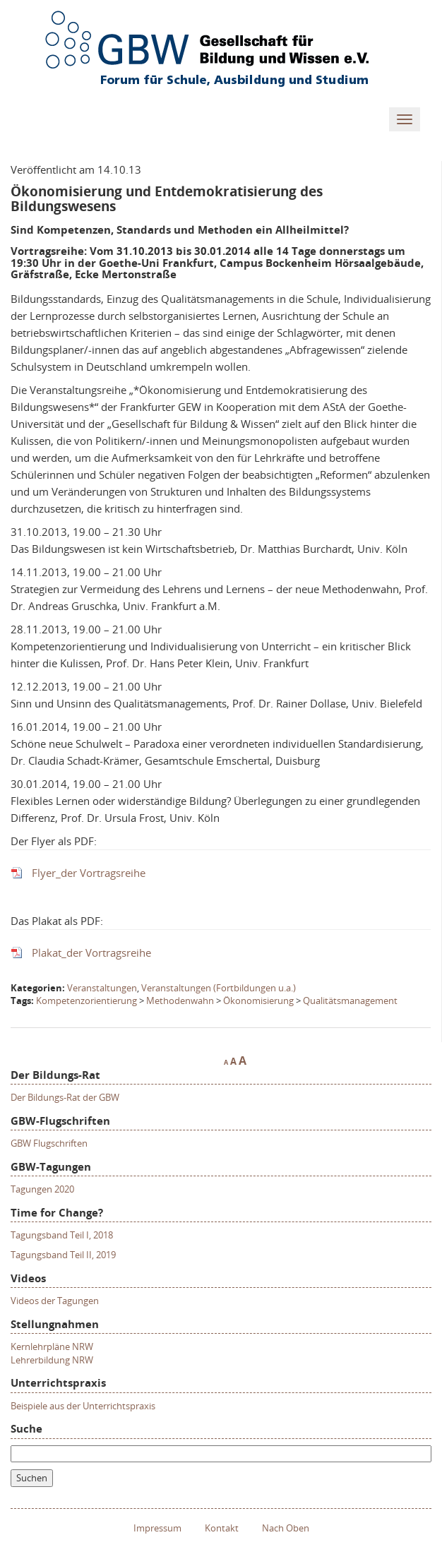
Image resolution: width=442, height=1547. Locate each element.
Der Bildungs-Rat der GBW (65, 1097)
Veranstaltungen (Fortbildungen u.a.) (218, 987)
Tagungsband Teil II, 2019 (63, 1254)
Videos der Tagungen (55, 1300)
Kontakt (222, 1528)
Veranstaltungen (102, 987)
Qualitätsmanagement (350, 1000)
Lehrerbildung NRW (52, 1360)
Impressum (157, 1528)
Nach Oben (285, 1528)
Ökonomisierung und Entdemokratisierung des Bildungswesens (167, 198)
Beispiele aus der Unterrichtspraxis (83, 1405)
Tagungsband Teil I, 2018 (62, 1235)
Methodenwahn (180, 1000)
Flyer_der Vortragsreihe (88, 873)
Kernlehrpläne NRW (52, 1346)
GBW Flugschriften (49, 1143)
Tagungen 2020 (42, 1189)
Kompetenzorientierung (86, 1000)
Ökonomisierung (258, 1000)
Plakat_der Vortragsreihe (91, 952)
